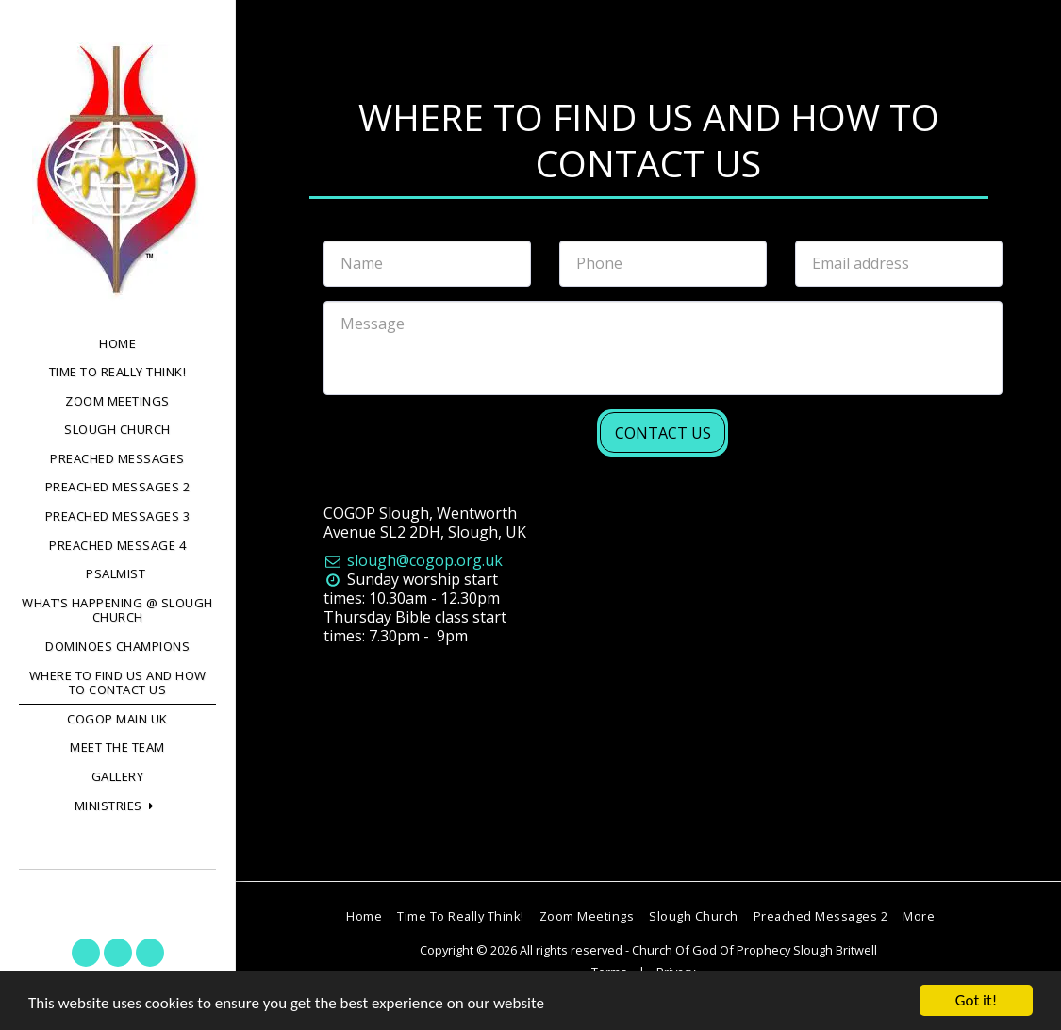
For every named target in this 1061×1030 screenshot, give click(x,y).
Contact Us (663, 433)
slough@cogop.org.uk (413, 560)
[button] (118, 806)
